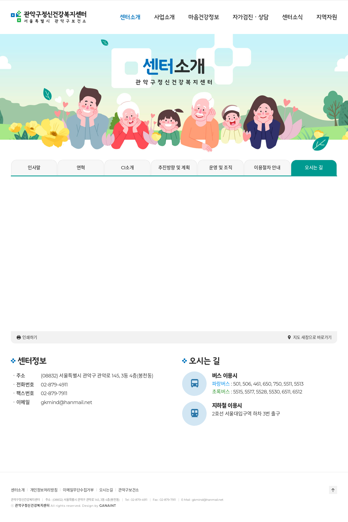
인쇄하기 (26, 337)
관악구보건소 (128, 489)
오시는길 (106, 489)
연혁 (81, 167)
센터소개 (17, 489)
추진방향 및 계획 (174, 167)
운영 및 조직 (220, 167)
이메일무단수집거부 (78, 489)
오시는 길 (314, 167)
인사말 (34, 167)
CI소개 (127, 167)
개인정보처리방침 (44, 489)
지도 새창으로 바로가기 (309, 337)
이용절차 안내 (267, 167)
